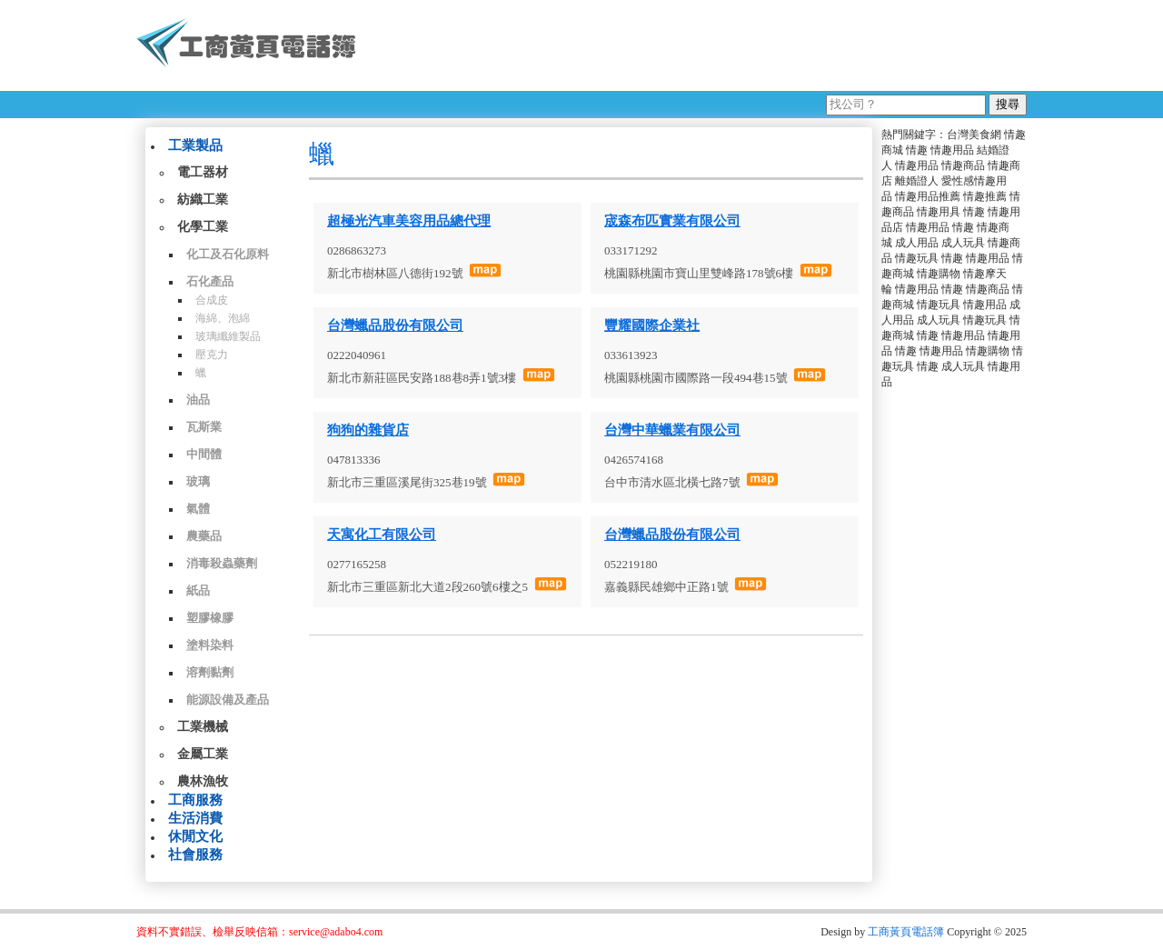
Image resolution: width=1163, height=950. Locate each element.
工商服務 (195, 800)
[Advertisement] (698, 45)
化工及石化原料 (227, 254)
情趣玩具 (917, 258)
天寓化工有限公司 (381, 534)
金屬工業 (202, 754)
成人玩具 (963, 242)
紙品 (198, 590)
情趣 (917, 150)
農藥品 (204, 536)
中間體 (204, 454)
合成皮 (211, 300)
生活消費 (195, 818)
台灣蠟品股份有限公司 (395, 325)
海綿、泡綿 (222, 318)
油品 (198, 399)
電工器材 (202, 172)
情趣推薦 (985, 196)
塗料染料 (210, 645)
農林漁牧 (202, 781)
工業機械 (202, 727)
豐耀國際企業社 (652, 325)
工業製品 (195, 145)
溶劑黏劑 (210, 672)
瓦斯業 (204, 427)
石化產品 (210, 281)
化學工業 (202, 227)
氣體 (198, 508)
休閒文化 (195, 836)
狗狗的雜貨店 (368, 430)
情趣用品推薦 (927, 196)
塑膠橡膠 (210, 618)
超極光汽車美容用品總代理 (409, 221)
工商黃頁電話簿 (906, 931)
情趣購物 (938, 273)
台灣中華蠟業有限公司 (672, 430)
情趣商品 (963, 165)
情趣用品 (952, 150)
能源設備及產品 (227, 699)
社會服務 (195, 854)
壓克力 (211, 354)
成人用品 (917, 242)
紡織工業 (202, 199)
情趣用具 (938, 211)
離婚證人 (917, 181)
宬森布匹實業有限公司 (672, 221)
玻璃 (198, 481)
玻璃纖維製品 (228, 336)
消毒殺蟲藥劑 (221, 563)
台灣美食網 (974, 134)
